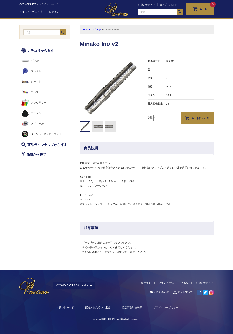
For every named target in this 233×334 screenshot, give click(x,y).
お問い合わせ (159, 292)
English (173, 4)
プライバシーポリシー (166, 307)
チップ (35, 92)
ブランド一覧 (166, 282)
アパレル (36, 113)
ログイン (54, 11)
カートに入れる (197, 118)
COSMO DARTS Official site (72, 285)
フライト (36, 71)
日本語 (163, 4)
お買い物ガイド (147, 4)
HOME (86, 29)
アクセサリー (38, 102)
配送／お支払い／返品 (97, 307)
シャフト (36, 81)
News (185, 282)
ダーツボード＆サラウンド (46, 134)
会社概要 (146, 282)
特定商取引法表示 (132, 307)
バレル (35, 60)
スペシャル (37, 123)
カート (200, 8)
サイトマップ (183, 292)
